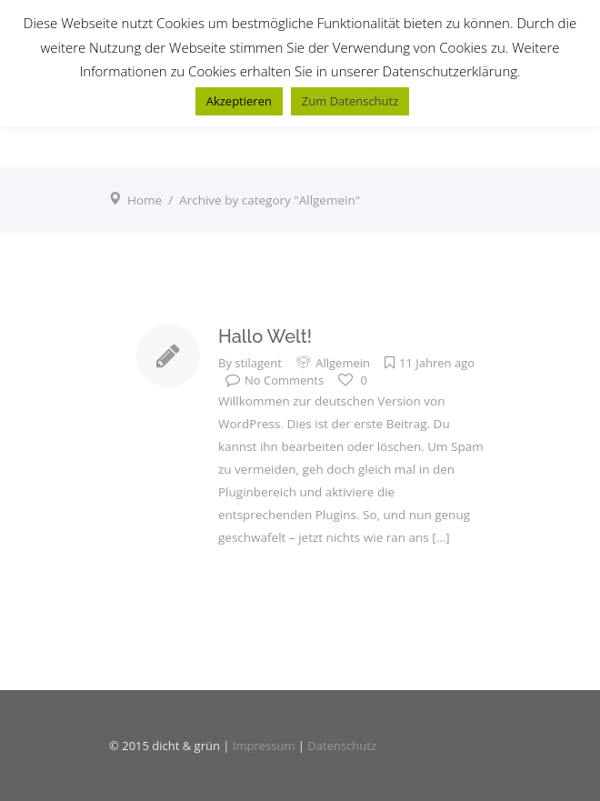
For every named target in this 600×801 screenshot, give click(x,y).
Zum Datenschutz (350, 101)
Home (144, 200)
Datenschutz (341, 745)
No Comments (274, 380)
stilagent (258, 363)
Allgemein (342, 363)
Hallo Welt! (265, 336)
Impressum (264, 745)
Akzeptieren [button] (239, 101)
